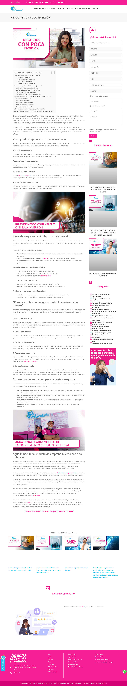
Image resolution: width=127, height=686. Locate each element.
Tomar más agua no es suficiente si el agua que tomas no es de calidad (103, 189)
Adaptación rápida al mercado (26, 83)
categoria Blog (97, 301)
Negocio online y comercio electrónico (29, 90)
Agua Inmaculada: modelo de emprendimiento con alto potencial (34, 111)
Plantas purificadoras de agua (101, 330)
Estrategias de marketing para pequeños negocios (30, 109)
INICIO (36, 8)
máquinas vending (98, 328)
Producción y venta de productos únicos (29, 94)
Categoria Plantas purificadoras (102, 316)
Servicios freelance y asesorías (27, 92)
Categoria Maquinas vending (101, 309)
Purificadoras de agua (99, 335)
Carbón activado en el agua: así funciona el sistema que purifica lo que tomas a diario (103, 232)
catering (45, 258)
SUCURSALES (95, 8)
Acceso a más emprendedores (26, 79)
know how (28, 502)
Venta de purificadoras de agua (102, 343)
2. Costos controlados (24, 100)
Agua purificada (97, 296)
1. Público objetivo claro (24, 98)
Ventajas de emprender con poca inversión (27, 75)
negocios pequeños (24, 175)
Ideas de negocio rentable (100, 326)
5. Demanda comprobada (25, 107)
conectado (82, 607)
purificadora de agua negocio (101, 333)
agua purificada (35, 495)
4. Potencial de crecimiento (26, 104)
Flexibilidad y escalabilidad (25, 81)
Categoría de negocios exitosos (102, 303)
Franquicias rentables (99, 324)
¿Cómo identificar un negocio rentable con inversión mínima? (33, 96)
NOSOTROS (42, 8)
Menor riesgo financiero (24, 77)
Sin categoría (96, 337)
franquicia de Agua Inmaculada (102, 322)
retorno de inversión (31, 361)
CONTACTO (74, 8)
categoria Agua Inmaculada (101, 299)
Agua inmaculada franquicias (101, 294)
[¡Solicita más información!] (92, 30)
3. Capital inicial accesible (25, 102)
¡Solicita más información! (103, 37)
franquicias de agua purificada (67, 473)
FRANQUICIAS (51, 8)
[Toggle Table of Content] (52, 72)
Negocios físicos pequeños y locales (28, 88)
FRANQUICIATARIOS (84, 8)
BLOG (68, 8)
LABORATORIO (61, 8)
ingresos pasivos (45, 276)
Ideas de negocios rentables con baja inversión (29, 86)
